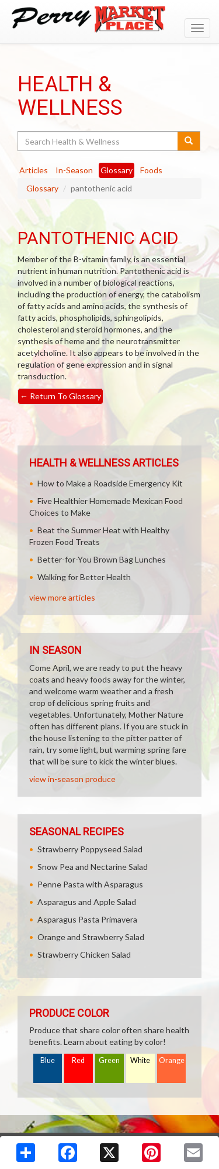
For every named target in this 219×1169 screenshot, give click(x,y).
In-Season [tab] (74, 170)
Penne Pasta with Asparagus (90, 884)
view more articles (62, 597)
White (140, 1060)
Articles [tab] (33, 170)
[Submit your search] (189, 141)
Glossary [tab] (116, 170)
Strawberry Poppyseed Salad (89, 849)
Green (109, 1060)
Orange (172, 1060)
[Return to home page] (109, 19)
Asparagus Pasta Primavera (87, 919)
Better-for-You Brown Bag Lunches (101, 559)
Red (78, 1060)
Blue (47, 1060)
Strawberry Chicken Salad (84, 954)
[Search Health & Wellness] (98, 141)
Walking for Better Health (84, 577)
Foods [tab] (151, 170)
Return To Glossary (60, 396)
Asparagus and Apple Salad (86, 902)
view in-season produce (72, 779)
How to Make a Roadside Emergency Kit (110, 483)
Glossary (42, 188)
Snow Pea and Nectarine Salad (92, 867)
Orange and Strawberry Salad (90, 937)
